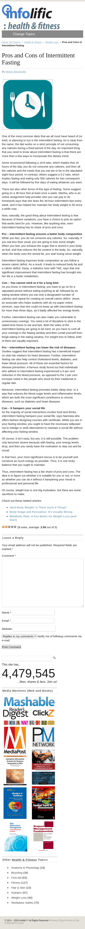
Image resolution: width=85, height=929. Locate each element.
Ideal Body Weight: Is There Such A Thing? (38, 507)
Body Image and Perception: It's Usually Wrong (41, 511)
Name (6, 612)
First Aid (16, 877)
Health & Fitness (33, 42)
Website (7, 628)
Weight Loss (51, 42)
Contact (20, 923)
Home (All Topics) (11, 42)
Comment (9, 555)
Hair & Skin (18, 887)
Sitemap (10, 923)
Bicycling (16, 872)
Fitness (15, 882)
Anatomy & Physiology (25, 867)
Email (6, 620)
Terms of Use (72, 920)
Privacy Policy (57, 920)
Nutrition (16, 892)
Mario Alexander (16, 71)
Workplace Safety (22, 902)
